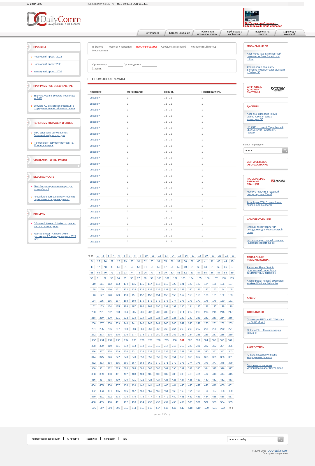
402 (126, 374)
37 (178, 261)
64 (212, 267)
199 (230, 306)
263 (166, 329)
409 (182, 374)
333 (150, 351)
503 (214, 402)
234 (222, 317)
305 (214, 340)
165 (102, 300)
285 (198, 334)
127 (230, 283)
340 (206, 351)
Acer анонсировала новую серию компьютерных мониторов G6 (262, 116)
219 (102, 317)
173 (166, 300)
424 (158, 379)
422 (142, 379)
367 (134, 362)
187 (134, 306)
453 (102, 391)
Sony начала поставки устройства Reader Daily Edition (265, 366)
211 (182, 312)
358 (206, 357)
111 (102, 283)
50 (118, 267)
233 (214, 317)
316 (158, 345)
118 (158, 283)
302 (190, 340)
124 (206, 283)
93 (111, 278)
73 (125, 272)
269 (214, 329)
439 (134, 385)
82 (185, 272)
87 (218, 272)
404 (142, 374)
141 (198, 289)
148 (110, 295)
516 (174, 407)
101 (167, 278)
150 (126, 295)
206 (142, 312)
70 (105, 272)
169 (134, 300)
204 (126, 312)
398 (93, 374)
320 (190, 345)
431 (214, 379)
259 (134, 329)
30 (132, 261)
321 (198, 345)
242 (142, 323)
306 (222, 340)
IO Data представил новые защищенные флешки (262, 356)
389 (166, 368)
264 (174, 329)
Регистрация (152, 33)
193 (182, 306)
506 (94, 407)
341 (214, 351)
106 (207, 278)
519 (198, 407)
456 (126, 391)
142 (206, 289)
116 (142, 283)
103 (183, 278)
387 (150, 368)
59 (178, 267)
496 (158, 402)
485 (214, 396)
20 (213, 255)
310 (110, 345)
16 (186, 255)
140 (190, 289)
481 (182, 396)
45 (232, 261)
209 (166, 312)
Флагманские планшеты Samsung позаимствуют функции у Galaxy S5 (266, 70)
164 (93, 300)
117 (150, 283)
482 (190, 396)
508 (110, 407)
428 (190, 379)
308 (93, 345)
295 (134, 340)
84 (198, 272)
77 (152, 272)
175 (182, 300)
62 (198, 267)
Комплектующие (259, 219)
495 (150, 402)
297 (150, 340)
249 (198, 323)
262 (158, 329)
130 (110, 289)
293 (118, 340)
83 (192, 272)
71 (112, 272)
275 (118, 334)
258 (126, 329)
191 (166, 306)
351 (150, 357)
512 (142, 407)
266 (190, 329)
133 (134, 289)
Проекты (39, 47)
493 (134, 402)
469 (230, 391)
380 (93, 368)
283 (182, 334)
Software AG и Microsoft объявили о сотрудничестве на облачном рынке (54, 107)
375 (198, 362)
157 (182, 295)
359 (214, 357)
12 (159, 255)
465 (198, 391)
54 (145, 267)
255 (102, 329)
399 (102, 374)
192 (174, 306)
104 (191, 278)
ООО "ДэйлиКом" (278, 450)
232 (206, 317)
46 (91, 267)
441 (150, 385)
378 (222, 362)
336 (174, 351)
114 (126, 283)
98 (145, 278)
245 (166, 323)
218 (93, 317)
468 (222, 391)
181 (230, 300)
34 (158, 261)
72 (118, 272)
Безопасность (43, 176)
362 (93, 362)
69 (98, 272)
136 (158, 289)
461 (166, 391)
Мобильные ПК (257, 46)
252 (222, 323)
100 (159, 278)
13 (166, 255)
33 (152, 261)
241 (134, 323)
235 (230, 317)
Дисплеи (253, 106)
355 (182, 357)
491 (118, 402)
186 (126, 306)
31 (138, 261)
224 (142, 317)
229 (182, 317)
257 (118, 329)
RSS (124, 438)
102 (175, 278)
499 (182, 402)
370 (158, 362)
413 (214, 374)
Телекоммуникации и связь (53, 123)
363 (102, 362)
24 (91, 261)
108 (224, 278)
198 (222, 306)
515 (166, 407)
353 (166, 357)
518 (190, 407)
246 (174, 323)
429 (198, 379)
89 (232, 272)
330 (126, 351)
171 (150, 300)
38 (185, 261)
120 (174, 283)
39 (192, 261)
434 (93, 385)
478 (158, 396)
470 (93, 396)
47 (98, 267)
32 (145, 261)
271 (230, 329)
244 (158, 323)
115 (134, 283)
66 (225, 267)
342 (222, 351)
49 (112, 267)
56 (158, 267)
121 (182, 283)
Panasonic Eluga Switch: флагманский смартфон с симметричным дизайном (261, 270)
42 (212, 261)
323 (214, 345)
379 (230, 362)
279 (150, 334)
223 (134, 317)
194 (190, 306)
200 (93, 312)
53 (138, 267)
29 (125, 261)
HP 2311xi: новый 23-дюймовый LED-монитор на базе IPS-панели (265, 130)
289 (230, 334)
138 (174, 289)
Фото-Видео (255, 312)
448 (206, 385)
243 (150, 323)
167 (118, 300)
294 (126, 340)
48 (105, 267)
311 (118, 345)
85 (205, 272)
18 (199, 255)
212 (190, 312)
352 (158, 357)
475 (134, 396)
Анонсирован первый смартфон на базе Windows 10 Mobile (265, 282)
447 (198, 385)
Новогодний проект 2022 (48, 56)
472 (110, 396)
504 (222, 402)
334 (158, 351)
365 (118, 362)
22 (226, 255)
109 (231, 278)
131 (118, 289)
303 (198, 340)
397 (230, 368)
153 (150, 295)
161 (214, 295)
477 (150, 396)
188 (142, 306)
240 (126, 323)
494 (142, 402)
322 (206, 345)
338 (190, 351)
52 (132, 267)
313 (134, 345)
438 (126, 385)
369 (150, 362)
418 (110, 379)
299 (166, 340)
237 (102, 323)
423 (150, 379)
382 (110, 368)
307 (230, 340)
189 (150, 306)
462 (174, 391)
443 (166, 385)
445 (182, 385)
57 (165, 267)
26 (105, 261)
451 (230, 385)
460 (158, 391)
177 (198, 300)
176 (190, 300)
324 (222, 345)
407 (166, 374)
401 (118, 374)
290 (94, 340)
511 (134, 407)
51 (125, 267)
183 (102, 306)
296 (142, 340)
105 (199, 278)
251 (214, 323)
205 (134, 312)
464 (190, 391)
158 (190, 295)
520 (206, 407)
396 (222, 368)
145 (230, 289)
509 (118, 407)
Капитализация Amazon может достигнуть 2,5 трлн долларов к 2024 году (55, 236)
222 (126, 317)
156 (174, 295)
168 (126, 300)
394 (206, 368)
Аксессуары (255, 347)
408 (174, 374)
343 (230, 351)
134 (142, 289)
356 (190, 357)
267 (198, 329)
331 (134, 351)
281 (166, 334)
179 (214, 300)
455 (118, 391)
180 (222, 300)
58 (172, 267)
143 (214, 289)
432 (222, 379)
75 (138, 272)
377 (214, 362)
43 (218, 261)
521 (215, 407)
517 (182, 407)
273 (102, 334)
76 (145, 272)
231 (198, 317)
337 (182, 351)
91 (98, 278)
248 (190, 323)
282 (174, 334)
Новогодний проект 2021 (48, 64)
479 (166, 396)
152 (142, 295)
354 (174, 357)
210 (174, 312)
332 (142, 351)
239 (118, 323)
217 (230, 312)
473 (118, 396)
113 (118, 283)
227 (166, 317)
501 (198, 402)
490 (110, 402)
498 (174, 402)
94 (118, 278)
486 (222, 396)
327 (102, 351)
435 (102, 385)
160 (206, 295)
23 (233, 255)
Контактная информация (46, 438)
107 (215, 278)
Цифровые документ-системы (254, 89)
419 (118, 379)
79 (165, 272)
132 (126, 289)
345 (102, 357)
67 (232, 267)
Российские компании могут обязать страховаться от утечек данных (54, 198)
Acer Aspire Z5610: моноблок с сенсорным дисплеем (264, 203)
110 (93, 283)
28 (118, 261)
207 (150, 312)
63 (205, 267)
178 (206, 300)
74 (132, 272)
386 (142, 368)
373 (182, 362)
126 (222, 283)
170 (142, 300)
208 (158, 312)
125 (214, 283)
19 (206, 255)
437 (118, 385)
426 (174, 379)
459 (150, 391)
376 (206, 362)
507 (102, 407)
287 (214, 334)
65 (218, 267)
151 (134, 295)
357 (198, 357)
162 (222, 295)
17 (193, 255)
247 (182, 323)
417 (102, 379)
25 (98, 261)
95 (125, 278)
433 (230, 379)
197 (214, 306)
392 (190, 368)
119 (166, 283)
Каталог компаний (179, 33)
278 (142, 334)
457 (134, 391)
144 (222, 289)
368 (142, 362)
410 (190, 374)
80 (172, 272)
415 (230, 374)
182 (93, 306)
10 (146, 255)
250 (206, 323)
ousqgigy (95, 97)
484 (206, 396)
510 (126, 407)
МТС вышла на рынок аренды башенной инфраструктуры (51, 134)
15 (179, 255)
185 (118, 306)
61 (192, 267)
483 (198, 396)
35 (165, 261)
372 (174, 362)
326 (93, 351)
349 (134, 357)
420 (126, 379)
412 (206, 374)
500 (190, 402)
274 (110, 334)
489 (102, 402)
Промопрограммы (108, 79)
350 (142, 357)
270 (222, 329)
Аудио (251, 297)
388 (158, 368)
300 (174, 340)
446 (190, 385)
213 (198, 312)
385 (134, 368)
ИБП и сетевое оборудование (257, 163)
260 (142, 329)
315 (150, 345)
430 (206, 379)
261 (150, 329)
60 (185, 267)
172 (158, 300)
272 (93, 334)
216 (222, 312)
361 (230, 357)
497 (166, 402)
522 (223, 407)
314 (142, 345)
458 (142, 391)
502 (206, 402)
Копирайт (109, 438)
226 (158, 317)
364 (110, 362)
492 (126, 402)
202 (110, 312)
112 (110, 283)
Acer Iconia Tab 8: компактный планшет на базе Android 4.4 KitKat (264, 56)
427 (182, 379)
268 (206, 329)
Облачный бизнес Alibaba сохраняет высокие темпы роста (55, 224)
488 (93, 402)
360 (222, 357)
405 (150, 374)
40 (198, 261)
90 (91, 278)
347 (118, 357)
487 (230, 396)
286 (206, 334)
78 (158, 272)
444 (174, 385)
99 (152, 278)
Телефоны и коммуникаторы (258, 258)
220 (110, 317)
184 (110, 306)
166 (110, 300)
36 (172, 261)
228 (174, 317)
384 (126, 368)
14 (172, 255)
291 (102, 340)
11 (153, 255)
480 (174, 396)
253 (230, 323)
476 (142, 396)
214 (206, 312)
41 (205, 261)
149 (118, 295)
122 (190, 283)
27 (112, 261)
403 (134, 374)
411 (198, 374)
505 (230, 402)
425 (166, 379)
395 (214, 368)
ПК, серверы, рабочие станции (256, 181)
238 (110, 323)
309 (102, 345)
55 (152, 267)
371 (166, 362)
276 (126, 334)
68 (91, 272)
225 (150, 317)
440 (142, 385)
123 (198, 283)
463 (182, 391)
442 (158, 385)
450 (222, 385)
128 (93, 289)
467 (214, 391)
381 (102, 368)
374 (190, 362)
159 (198, 295)
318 (174, 345)
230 (190, 317)
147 (102, 295)
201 (102, 312)
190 (158, 306)
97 (138, 278)
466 (206, 391)
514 (158, 407)
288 (222, 334)
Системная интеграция (50, 159)
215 (214, 312)
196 (206, 306)
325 (230, 345)
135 (150, 289)
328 (110, 351)
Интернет (40, 213)
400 (110, 374)
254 (93, 329)
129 (102, 289)
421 (134, 379)
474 (126, 396)
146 (93, 295)
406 (158, 374)
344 (93, 357)
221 (118, 317)
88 (225, 272)
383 (118, 368)
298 (158, 340)
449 (214, 385)
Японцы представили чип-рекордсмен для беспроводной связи (265, 229)
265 (182, 329)
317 (166, 345)
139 (182, 289)
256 (110, 329)
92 (105, 278)
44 (225, 261)
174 (174, 300)
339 (198, 351)
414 (222, 374)
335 (166, 351)
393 (198, 368)
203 (118, 312)
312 (126, 345)
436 (110, 385)
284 (190, 334)
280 (158, 334)
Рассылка (91, 438)
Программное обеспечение (53, 86)
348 (126, 357)
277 (134, 334)
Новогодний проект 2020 (48, 71)
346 (110, 357)
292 (110, 340)
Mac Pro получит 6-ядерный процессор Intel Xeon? (263, 193)
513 (150, 407)
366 (126, 362)
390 (174, 368)
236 (93, 323)
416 (93, 379)
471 (102, 396)
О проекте (73, 438)
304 (206, 340)
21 (219, 255)
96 (131, 278)
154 (158, 295)
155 (166, 295)
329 (118, 351)
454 (110, 391)
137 (166, 289)
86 (212, 272)
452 (93, 391)
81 (178, 272)
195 (198, 306)
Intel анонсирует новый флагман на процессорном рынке (265, 241)
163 (230, 295)
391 (182, 368)
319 (182, 345)
